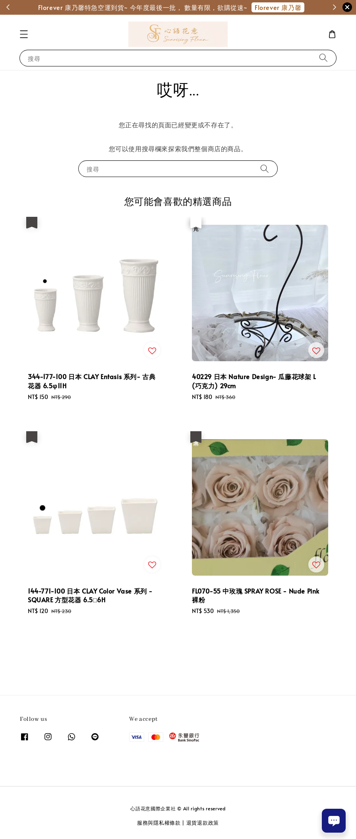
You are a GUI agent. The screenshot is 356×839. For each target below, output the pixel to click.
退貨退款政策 (202, 822)
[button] (24, 34)
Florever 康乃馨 (278, 7)
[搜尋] (323, 58)
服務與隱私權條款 (159, 822)
